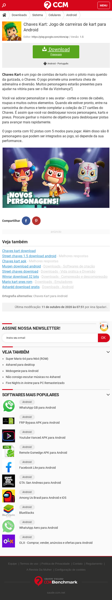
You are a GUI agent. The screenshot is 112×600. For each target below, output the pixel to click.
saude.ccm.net (56, 592)
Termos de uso (29, 563)
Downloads (19, 15)
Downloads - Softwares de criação (69, 266)
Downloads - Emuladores (53, 282)
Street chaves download (20, 271)
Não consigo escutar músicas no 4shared (33, 377)
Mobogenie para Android (22, 371)
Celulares (55, 15)
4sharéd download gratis (21, 287)
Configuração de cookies (70, 569)
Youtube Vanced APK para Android (42, 437)
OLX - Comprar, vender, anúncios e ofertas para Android (56, 542)
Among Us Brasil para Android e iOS (42, 497)
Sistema (37, 15)
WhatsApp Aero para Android (38, 527)
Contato (78, 563)
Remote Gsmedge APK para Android (43, 452)
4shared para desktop (20, 364)
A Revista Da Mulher (39, 569)
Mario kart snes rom (17, 282)
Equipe (12, 563)
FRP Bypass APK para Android (39, 422)
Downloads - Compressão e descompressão (74, 277)
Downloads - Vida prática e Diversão (68, 271)
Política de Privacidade (55, 563)
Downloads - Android (58, 287)
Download (56, 51)
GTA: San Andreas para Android (40, 482)
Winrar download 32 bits (20, 277)
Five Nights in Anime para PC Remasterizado (35, 383)
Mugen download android (21, 266)
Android (71, 15)
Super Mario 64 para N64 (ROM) (27, 358)
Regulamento (94, 563)
